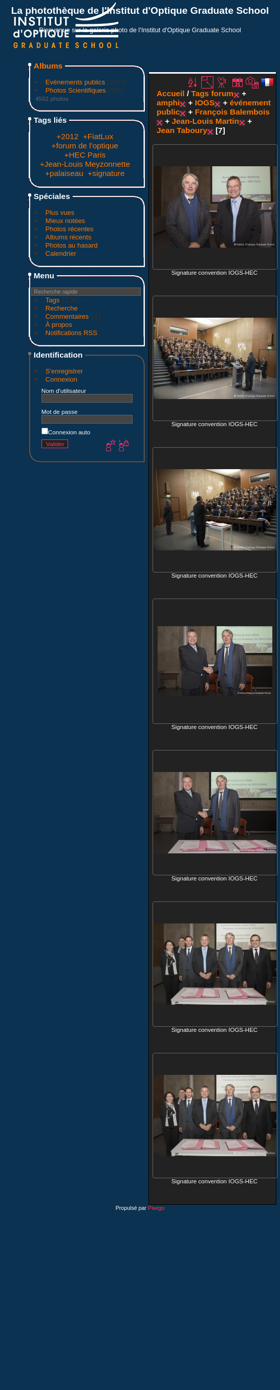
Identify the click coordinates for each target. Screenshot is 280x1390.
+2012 (67, 136)
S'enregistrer (64, 371)
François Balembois (232, 111)
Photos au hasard (72, 245)
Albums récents (69, 237)
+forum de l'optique (85, 145)
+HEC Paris (84, 154)
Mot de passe (59, 411)
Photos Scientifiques (76, 90)
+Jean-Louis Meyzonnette (85, 164)
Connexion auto (65, 432)
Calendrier (61, 253)
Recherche (62, 308)
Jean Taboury (182, 130)
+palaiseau (64, 173)
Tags (52, 300)
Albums (48, 65)
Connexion (61, 379)
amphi (168, 102)
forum (222, 93)
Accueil (171, 93)
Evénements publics (75, 82)
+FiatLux (98, 136)
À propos (59, 324)
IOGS (204, 102)
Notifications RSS (71, 333)
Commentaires (67, 316)
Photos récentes (70, 229)
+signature (106, 173)
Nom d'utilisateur (63, 390)
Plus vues (60, 212)
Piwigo (156, 1208)
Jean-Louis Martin (205, 121)
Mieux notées (65, 221)
